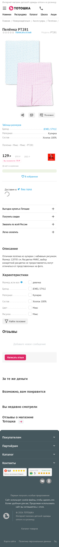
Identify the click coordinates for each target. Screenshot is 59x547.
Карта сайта (10, 541)
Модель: (45, 32)
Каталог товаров (29, 528)
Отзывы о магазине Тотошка (18, 419)
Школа (44, 14)
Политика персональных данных (35, 541)
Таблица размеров (11, 124)
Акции (54, 14)
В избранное (29, 176)
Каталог (34, 14)
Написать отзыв (23, 32)
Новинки (6, 14)
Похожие (46, 115)
